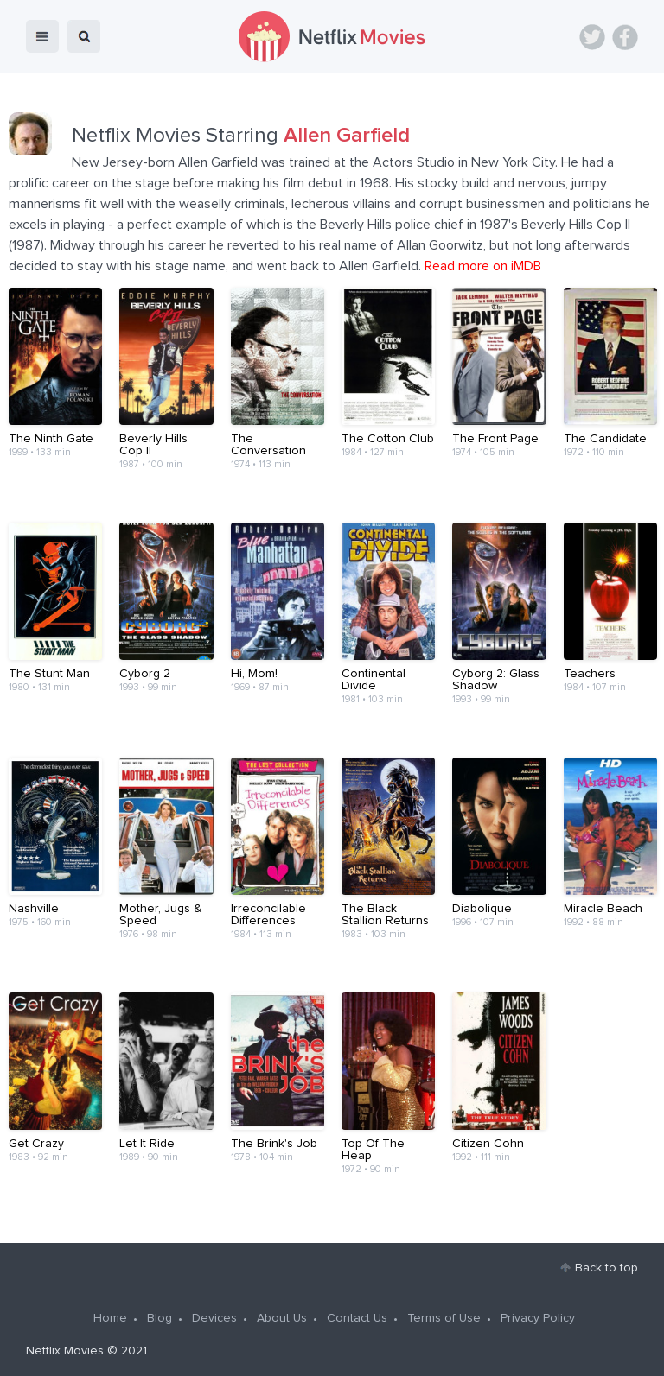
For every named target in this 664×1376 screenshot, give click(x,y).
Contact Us (357, 1318)
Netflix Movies (65, 1351)
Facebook (625, 37)
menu (42, 36)
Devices (214, 1318)
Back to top (606, 1268)
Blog (159, 1318)
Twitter (592, 37)
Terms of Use (444, 1318)
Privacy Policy (538, 1318)
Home (110, 1318)
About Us (282, 1318)
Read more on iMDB (483, 266)
